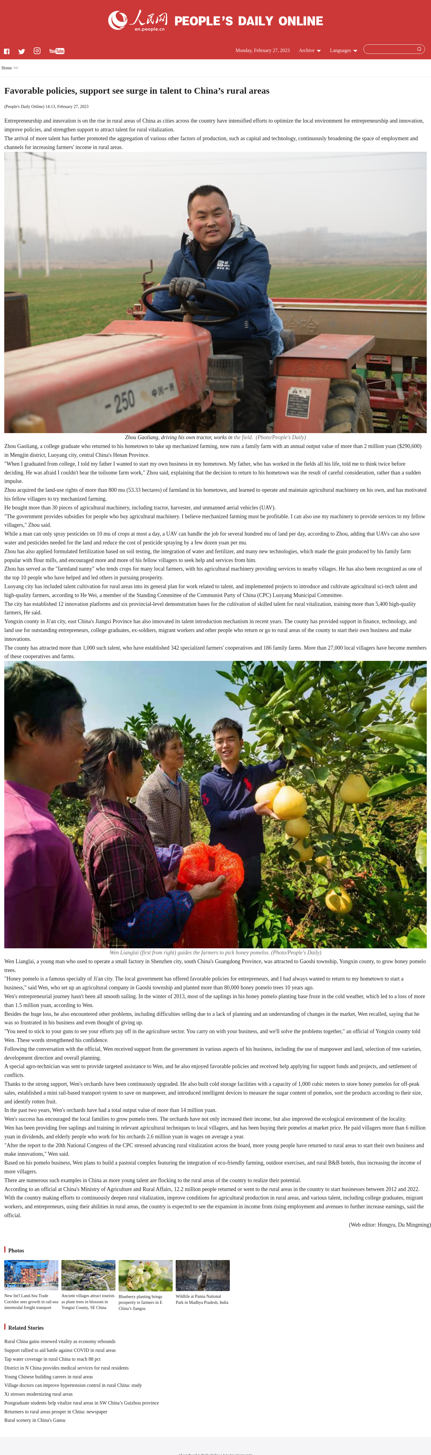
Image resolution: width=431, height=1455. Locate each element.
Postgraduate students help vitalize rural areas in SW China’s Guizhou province (81, 1402)
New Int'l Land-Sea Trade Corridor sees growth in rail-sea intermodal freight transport (31, 1302)
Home (7, 68)
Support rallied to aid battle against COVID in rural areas (60, 1350)
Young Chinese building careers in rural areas (48, 1376)
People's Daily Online (24, 106)
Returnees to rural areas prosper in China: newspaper (55, 1411)
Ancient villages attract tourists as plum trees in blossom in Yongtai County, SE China (88, 1302)
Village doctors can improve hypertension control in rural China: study (73, 1385)
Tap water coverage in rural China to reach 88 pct (52, 1359)
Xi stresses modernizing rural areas (38, 1394)
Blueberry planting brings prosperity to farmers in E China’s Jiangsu (140, 1302)
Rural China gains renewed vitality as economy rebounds (60, 1341)
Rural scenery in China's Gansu (34, 1420)
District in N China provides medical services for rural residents (66, 1367)
